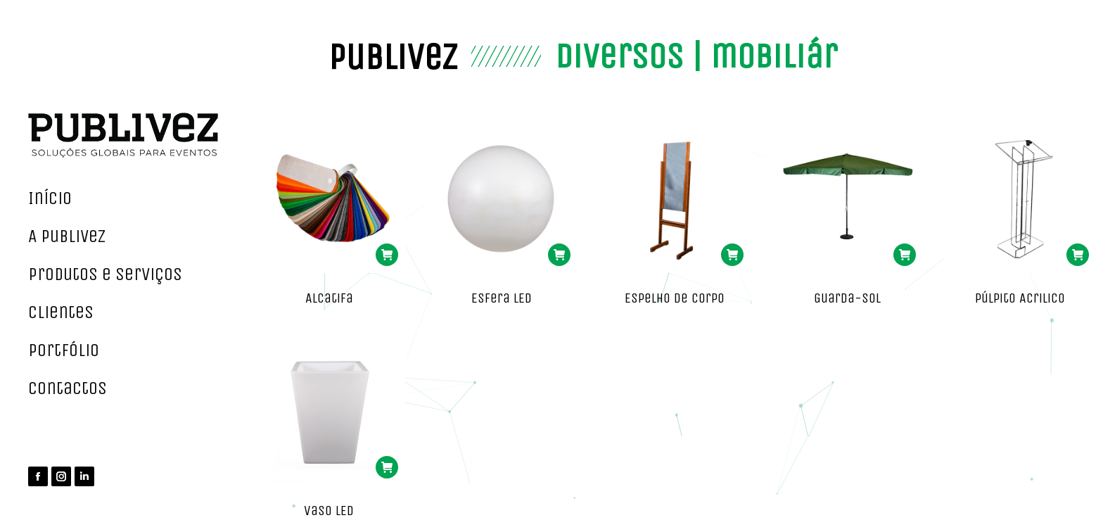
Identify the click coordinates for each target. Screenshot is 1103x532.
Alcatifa (329, 298)
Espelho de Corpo (675, 298)
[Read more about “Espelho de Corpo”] (732, 254)
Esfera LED (501, 298)
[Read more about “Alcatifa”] (387, 254)
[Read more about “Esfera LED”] (559, 254)
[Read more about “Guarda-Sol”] (904, 254)
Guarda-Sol (847, 298)
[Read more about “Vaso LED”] (387, 467)
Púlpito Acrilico (1020, 298)
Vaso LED (329, 510)
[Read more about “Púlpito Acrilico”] (1077, 254)
